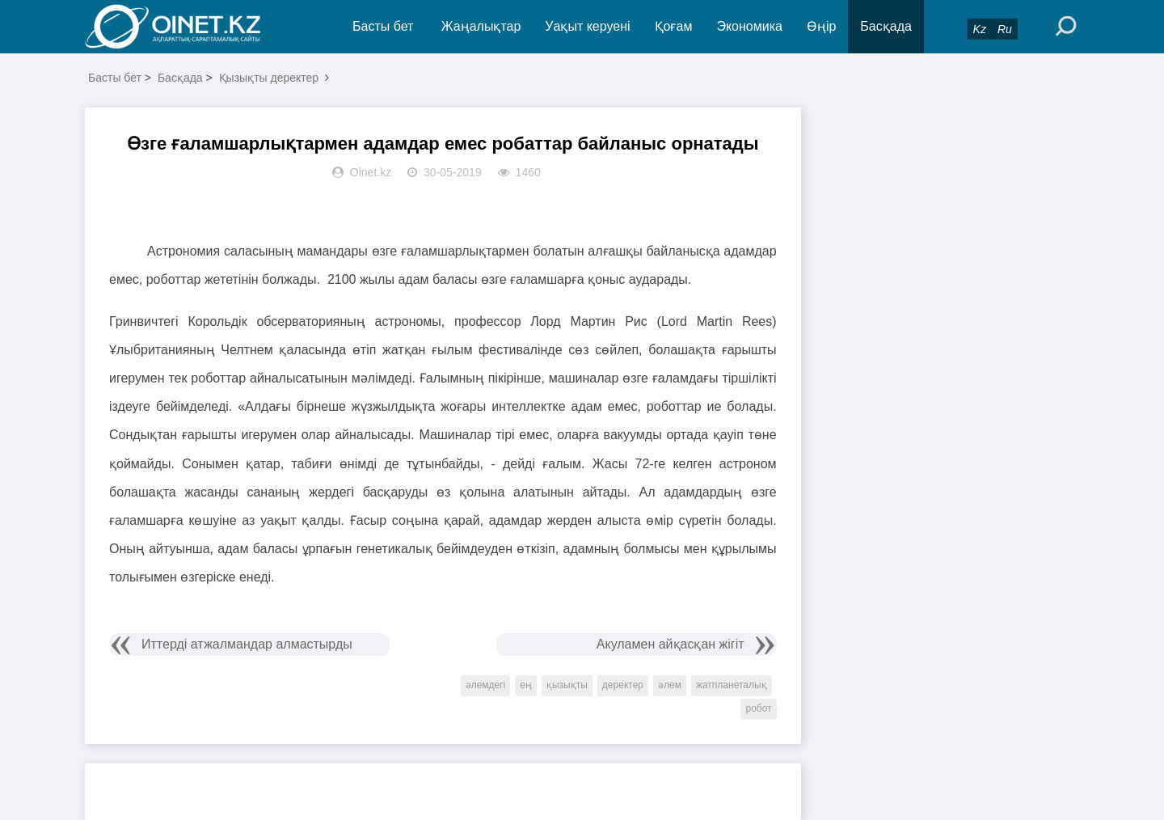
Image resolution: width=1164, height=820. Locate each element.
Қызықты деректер (269, 77)
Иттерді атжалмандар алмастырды (246, 644)
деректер (622, 685)
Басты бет (382, 26)
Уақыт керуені (587, 26)
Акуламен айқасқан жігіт (670, 644)
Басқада (886, 26)
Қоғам (674, 26)
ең (526, 685)
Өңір (821, 26)
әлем (669, 685)
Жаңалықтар (481, 26)
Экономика (749, 26)
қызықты (567, 685)
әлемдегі (486, 685)
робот (758, 708)
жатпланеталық (731, 685)
